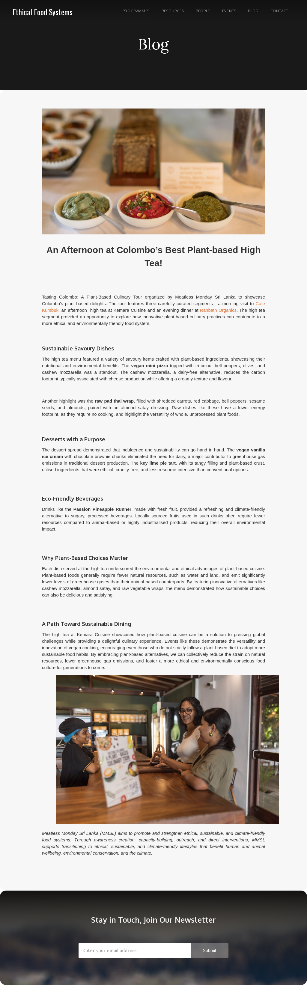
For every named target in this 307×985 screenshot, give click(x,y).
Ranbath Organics (218, 310)
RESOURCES (173, 11)
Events (229, 11)
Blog (253, 11)
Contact (279, 11)
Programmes (136, 11)
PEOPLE (203, 11)
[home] (43, 10)
